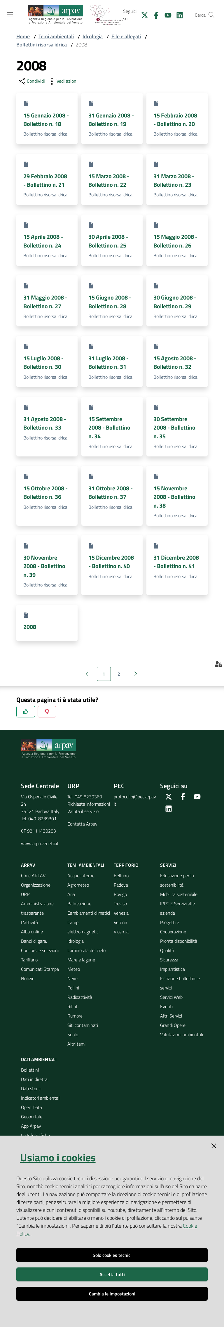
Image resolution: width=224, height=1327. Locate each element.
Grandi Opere (173, 1025)
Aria (71, 894)
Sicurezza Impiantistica (172, 964)
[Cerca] (211, 14)
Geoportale (31, 1116)
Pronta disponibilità (178, 940)
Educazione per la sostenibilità (177, 880)
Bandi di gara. (34, 940)
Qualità (167, 950)
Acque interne (80, 875)
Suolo (72, 1034)
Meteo (73, 969)
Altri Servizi (171, 1015)
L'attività (29, 922)
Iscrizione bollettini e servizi (180, 983)
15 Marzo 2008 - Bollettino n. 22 (108, 180)
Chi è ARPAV (33, 875)
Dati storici (31, 1088)
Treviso (120, 903)
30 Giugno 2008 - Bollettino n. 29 (174, 301)
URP (25, 894)
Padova (121, 884)
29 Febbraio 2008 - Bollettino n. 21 (45, 180)
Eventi (166, 1006)
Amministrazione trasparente (37, 908)
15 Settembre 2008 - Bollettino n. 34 (109, 427)
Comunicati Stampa (40, 969)
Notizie (27, 978)
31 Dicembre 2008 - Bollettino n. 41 (176, 561)
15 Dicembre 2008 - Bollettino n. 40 (111, 561)
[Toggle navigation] (9, 14)
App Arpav (31, 1125)
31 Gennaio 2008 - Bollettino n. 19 (111, 119)
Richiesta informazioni (88, 803)
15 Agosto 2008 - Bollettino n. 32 (174, 362)
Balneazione (79, 903)
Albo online (32, 931)
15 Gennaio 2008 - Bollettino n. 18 (46, 119)
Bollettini (30, 1069)
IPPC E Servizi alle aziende (177, 908)
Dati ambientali (39, 1059)
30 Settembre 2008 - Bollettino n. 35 (174, 427)
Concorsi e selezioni (40, 950)
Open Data (31, 1107)
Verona (120, 922)
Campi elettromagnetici (83, 927)
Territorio (126, 864)
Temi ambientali (56, 36)
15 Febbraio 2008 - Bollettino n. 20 (175, 119)
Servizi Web (171, 997)
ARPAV (28, 864)
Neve (72, 978)
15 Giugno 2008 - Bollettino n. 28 (109, 301)
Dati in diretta (34, 1079)
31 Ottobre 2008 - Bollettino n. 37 (110, 492)
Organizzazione (35, 884)
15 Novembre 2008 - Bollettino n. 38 (174, 497)
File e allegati (126, 36)
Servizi (168, 864)
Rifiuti (72, 1006)
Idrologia (93, 36)
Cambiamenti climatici (88, 912)
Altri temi (76, 1043)
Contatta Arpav (82, 823)
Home (23, 36)
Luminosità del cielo (86, 950)
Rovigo (120, 894)
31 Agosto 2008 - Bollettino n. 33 (44, 423)
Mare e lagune (81, 959)
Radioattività (79, 997)
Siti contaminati (82, 1025)
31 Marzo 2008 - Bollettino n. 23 (173, 180)
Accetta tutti (112, 1274)
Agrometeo (78, 884)
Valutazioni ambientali (181, 1034)
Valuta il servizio (83, 811)
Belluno (121, 875)
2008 (29, 626)
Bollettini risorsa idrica (41, 45)
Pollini (73, 987)
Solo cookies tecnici (112, 1255)
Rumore (75, 1015)
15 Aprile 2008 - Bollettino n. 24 (43, 241)
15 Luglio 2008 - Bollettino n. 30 (43, 362)
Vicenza (121, 931)
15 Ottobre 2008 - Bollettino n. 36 (45, 492)
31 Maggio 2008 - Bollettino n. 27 (45, 301)
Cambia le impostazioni (112, 1293)
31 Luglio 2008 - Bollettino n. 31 (108, 362)
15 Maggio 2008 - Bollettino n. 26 (175, 241)
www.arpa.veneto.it (40, 843)
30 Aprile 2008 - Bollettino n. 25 (108, 241)
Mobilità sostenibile (178, 894)
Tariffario (29, 959)
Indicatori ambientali (40, 1097)
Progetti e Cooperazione (173, 927)
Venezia (121, 912)
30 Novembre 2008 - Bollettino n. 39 (44, 566)
